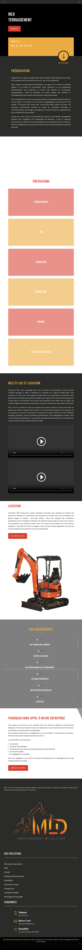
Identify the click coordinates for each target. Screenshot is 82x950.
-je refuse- (33, 946)
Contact (14, 29)
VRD (6, 868)
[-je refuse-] (80, 944)
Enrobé (7, 872)
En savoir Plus (18, 536)
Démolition (8, 880)
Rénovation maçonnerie (13, 864)
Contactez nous (18, 768)
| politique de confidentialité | (55, 946)
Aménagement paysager (13, 897)
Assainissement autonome (14, 876)
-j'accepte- (18, 946)
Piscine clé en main (11, 884)
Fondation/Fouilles (11, 892)
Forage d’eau (9, 888)
